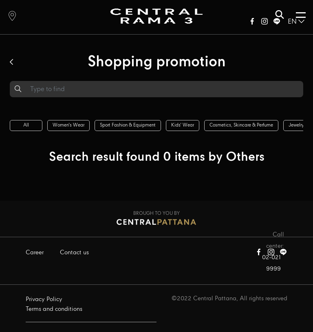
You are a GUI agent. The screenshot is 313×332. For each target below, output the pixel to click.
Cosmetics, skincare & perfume (241, 125)
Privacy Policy (44, 299)
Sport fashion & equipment (128, 125)
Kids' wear (182, 125)
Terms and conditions (54, 309)
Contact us (74, 252)
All (26, 125)
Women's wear (68, 125)
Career (35, 252)
